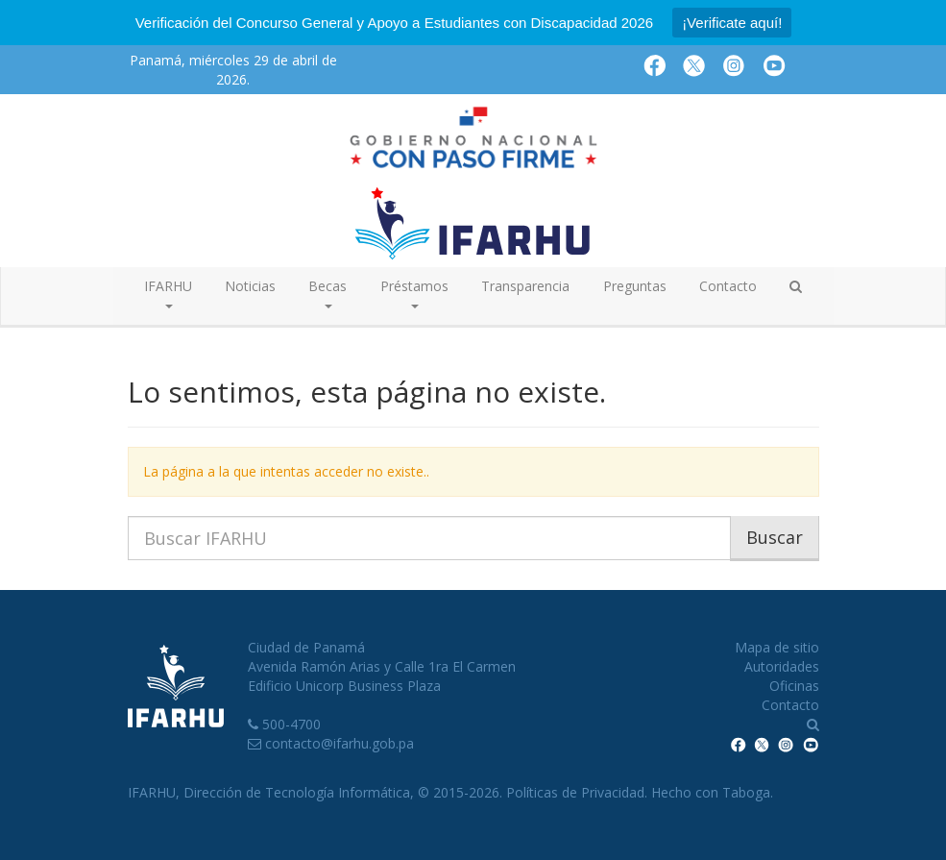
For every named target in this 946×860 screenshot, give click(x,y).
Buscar (774, 537)
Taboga (746, 792)
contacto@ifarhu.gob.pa (339, 743)
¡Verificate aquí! (732, 22)
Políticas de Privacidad (575, 792)
